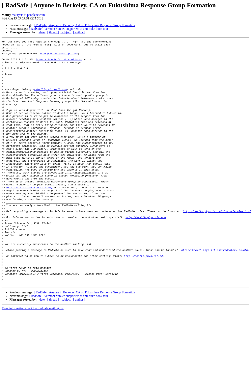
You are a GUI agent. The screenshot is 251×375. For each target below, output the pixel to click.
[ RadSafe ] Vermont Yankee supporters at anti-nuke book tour (68, 28)
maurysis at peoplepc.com (28, 14)
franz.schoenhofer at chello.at (59, 63)
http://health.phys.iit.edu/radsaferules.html (217, 246)
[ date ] (42, 32)
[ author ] (79, 32)
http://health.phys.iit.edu (146, 253)
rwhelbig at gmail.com (50, 99)
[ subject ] (66, 32)
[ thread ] (53, 32)
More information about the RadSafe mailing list (33, 357)
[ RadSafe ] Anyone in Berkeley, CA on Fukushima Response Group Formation (84, 25)
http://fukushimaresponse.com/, (29, 217)
